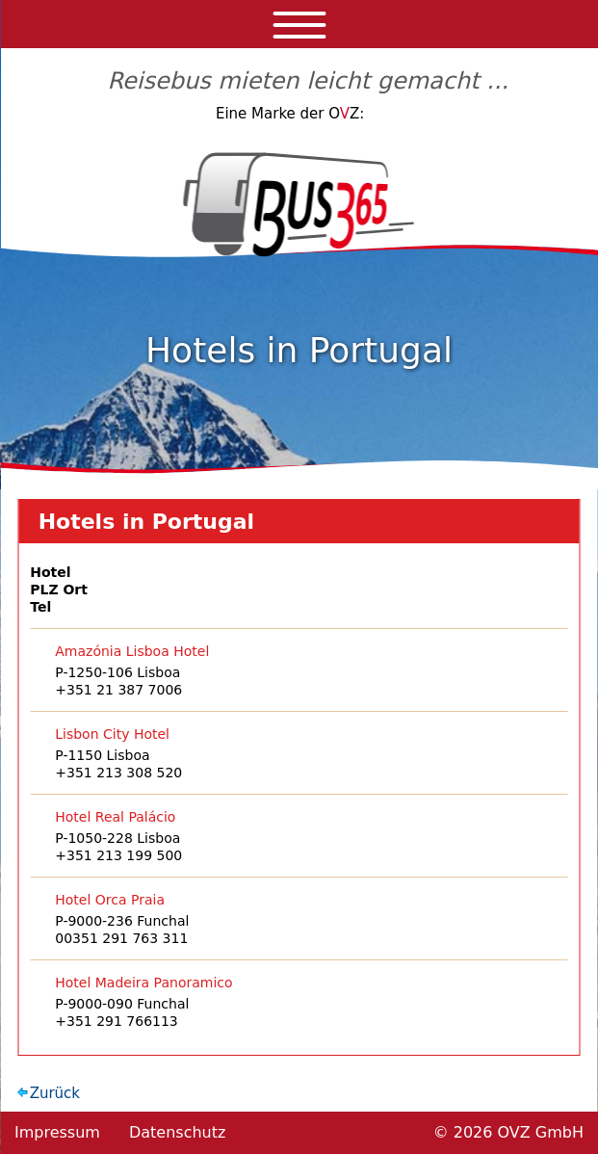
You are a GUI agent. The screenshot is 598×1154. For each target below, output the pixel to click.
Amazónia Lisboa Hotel (132, 651)
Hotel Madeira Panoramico (143, 982)
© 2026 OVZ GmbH (508, 1132)
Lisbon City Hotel (112, 734)
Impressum (57, 1132)
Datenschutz (177, 1132)
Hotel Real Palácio (115, 817)
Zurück (55, 1093)
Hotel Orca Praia (110, 899)
